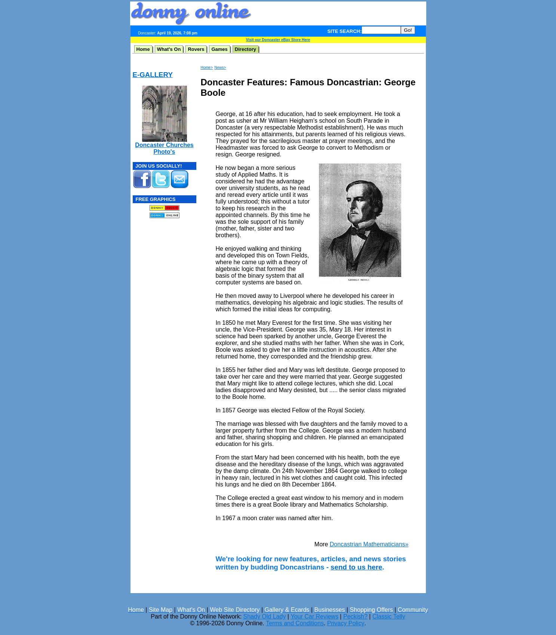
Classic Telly (388, 616)
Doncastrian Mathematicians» (369, 544)
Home (143, 49)
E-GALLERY (153, 75)
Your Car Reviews (314, 616)
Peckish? (355, 616)
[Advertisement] (338, 13)
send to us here (356, 567)
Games (219, 49)
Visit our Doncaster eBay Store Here (278, 40)
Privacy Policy (346, 623)
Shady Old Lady (264, 616)
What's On (169, 49)
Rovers (196, 49)
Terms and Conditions (295, 623)
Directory (245, 49)
